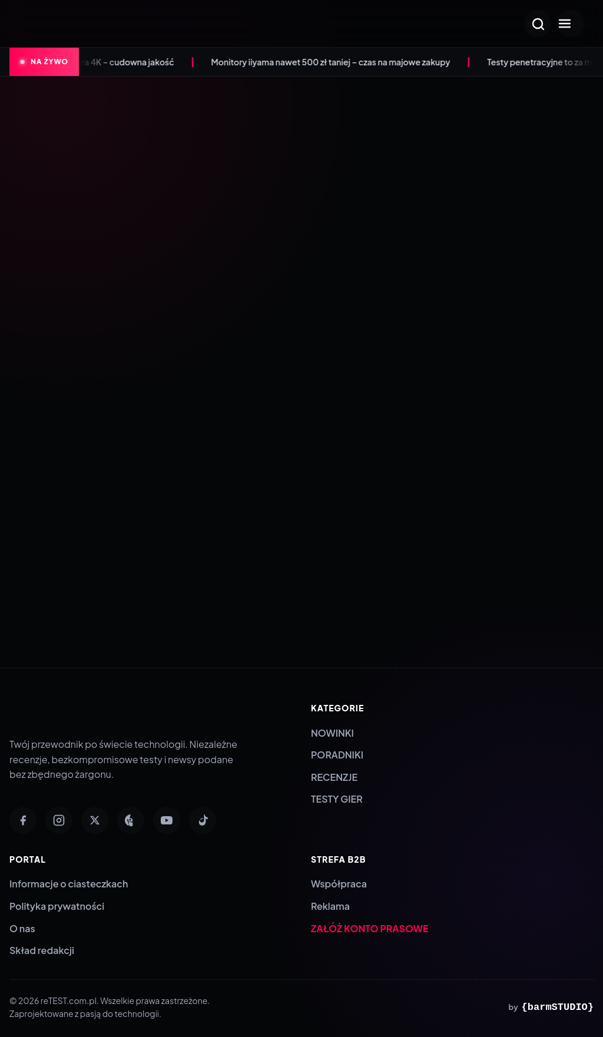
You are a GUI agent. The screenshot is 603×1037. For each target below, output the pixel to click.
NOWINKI (332, 733)
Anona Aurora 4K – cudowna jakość (112, 62)
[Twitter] (94, 820)
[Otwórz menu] (570, 23)
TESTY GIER (337, 799)
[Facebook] (23, 820)
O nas (22, 928)
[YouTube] (166, 820)
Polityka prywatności (56, 906)
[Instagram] (58, 820)
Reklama (330, 906)
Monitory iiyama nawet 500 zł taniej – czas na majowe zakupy (338, 62)
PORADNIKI (337, 754)
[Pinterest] (130, 820)
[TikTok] (202, 820)
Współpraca (339, 883)
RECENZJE (334, 777)
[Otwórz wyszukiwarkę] (537, 23)
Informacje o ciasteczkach (68, 883)
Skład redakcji (41, 950)
